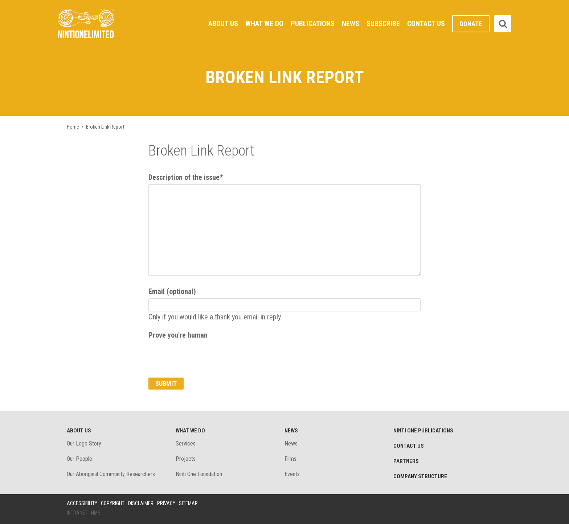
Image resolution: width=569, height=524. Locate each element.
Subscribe (383, 23)
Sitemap (188, 503)
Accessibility (82, 503)
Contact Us (426, 23)
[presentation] (203, 356)
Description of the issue (185, 177)
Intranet (77, 513)
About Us (223, 23)
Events (292, 474)
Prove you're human (178, 335)
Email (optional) (172, 291)
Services (186, 443)
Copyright (112, 503)
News (350, 23)
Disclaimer (140, 503)
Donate (471, 24)
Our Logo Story (84, 443)
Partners (406, 461)
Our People (79, 458)
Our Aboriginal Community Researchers (111, 474)
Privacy (166, 503)
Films (290, 458)
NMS (96, 513)
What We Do (264, 23)
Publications (313, 23)
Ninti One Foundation (199, 474)
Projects (186, 458)
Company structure (420, 476)
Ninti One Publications (423, 430)
